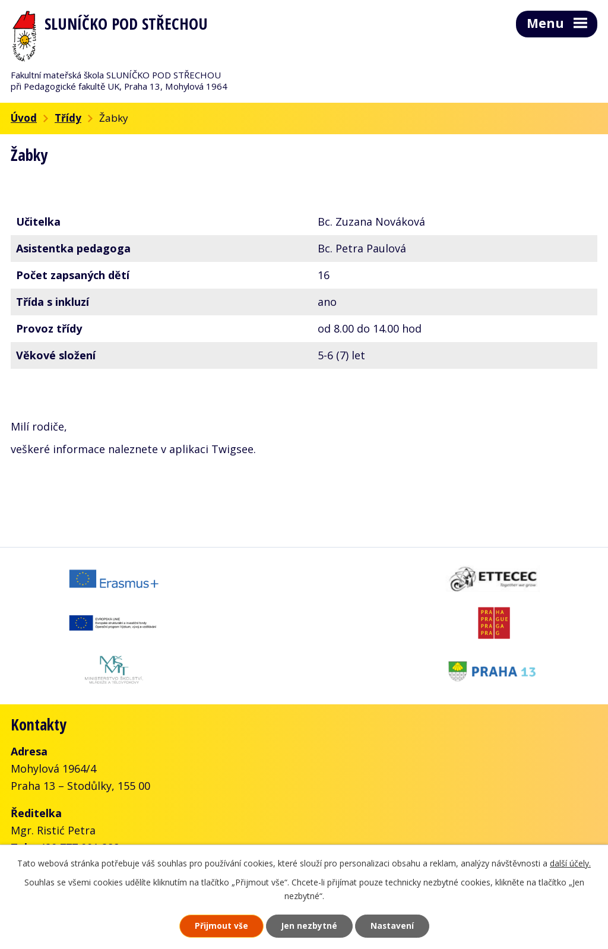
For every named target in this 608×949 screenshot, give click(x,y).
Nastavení (396, 925)
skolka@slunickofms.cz (167, 818)
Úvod (24, 118)
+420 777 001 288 (76, 800)
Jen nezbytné (309, 925)
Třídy (68, 118)
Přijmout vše (217, 925)
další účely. (570, 862)
